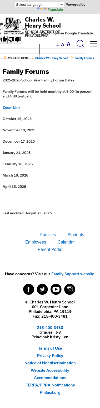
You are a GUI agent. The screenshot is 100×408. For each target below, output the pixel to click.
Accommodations (50, 377)
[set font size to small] (57, 45)
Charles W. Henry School (43, 22)
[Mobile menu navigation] (93, 44)
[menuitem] (16, 235)
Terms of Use (50, 348)
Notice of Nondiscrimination (50, 363)
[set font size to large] (68, 44)
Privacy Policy (50, 355)
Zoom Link (11, 107)
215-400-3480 (50, 327)
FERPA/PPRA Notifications (50, 385)
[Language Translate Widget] (39, 4)
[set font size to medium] (62, 44)
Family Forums (84, 58)
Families (48, 235)
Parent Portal (50, 249)
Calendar (66, 242)
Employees (35, 242)
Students (75, 235)
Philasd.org (50, 392)
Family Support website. (73, 274)
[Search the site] (80, 44)
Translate (50, 9)
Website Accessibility (50, 370)
